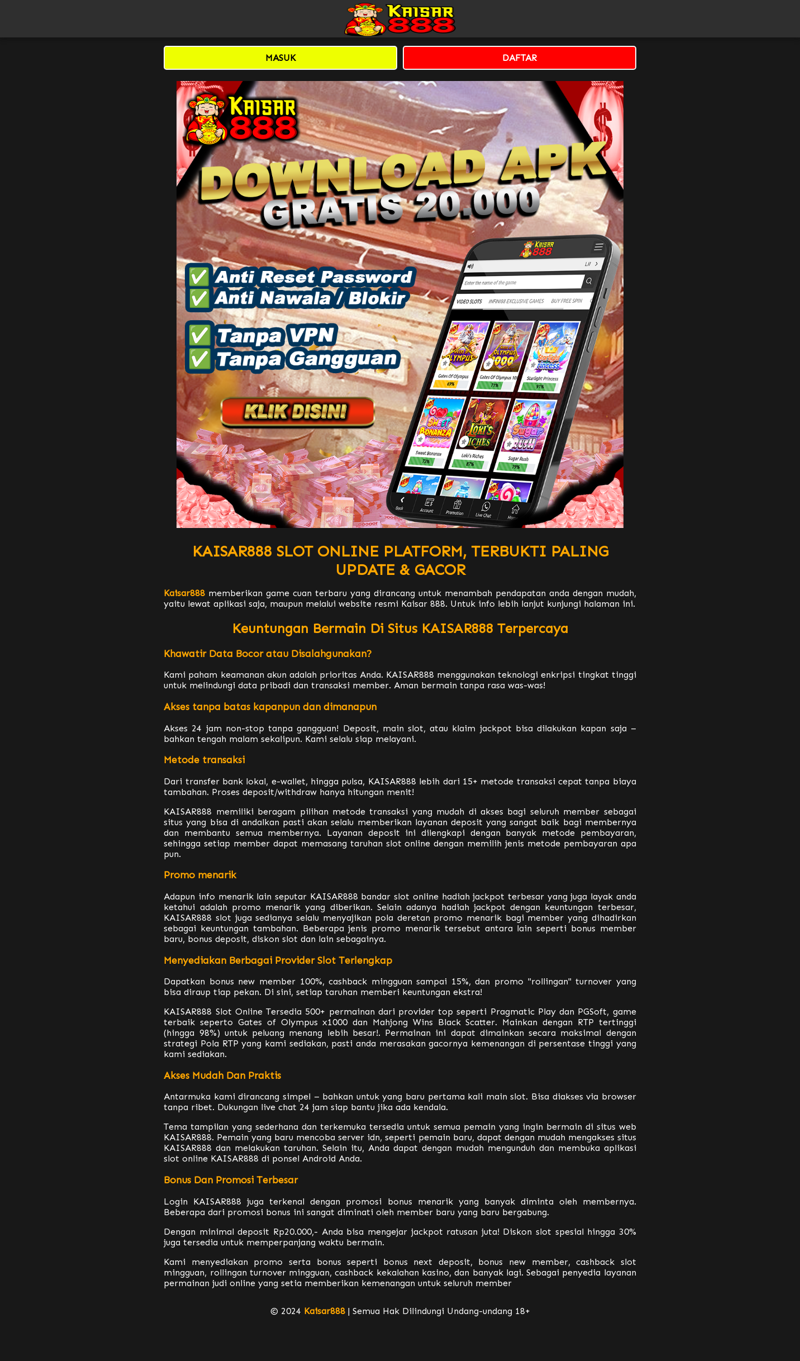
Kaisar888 (184, 593)
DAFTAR (519, 58)
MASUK (280, 58)
